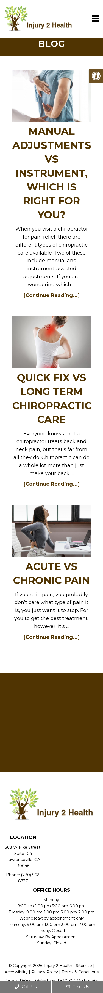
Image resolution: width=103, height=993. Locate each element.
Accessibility (16, 972)
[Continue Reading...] (52, 295)
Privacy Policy (44, 972)
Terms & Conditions (80, 972)
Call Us (26, 986)
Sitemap (84, 965)
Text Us (77, 986)
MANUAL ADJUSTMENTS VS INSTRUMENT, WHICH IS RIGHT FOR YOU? (51, 173)
